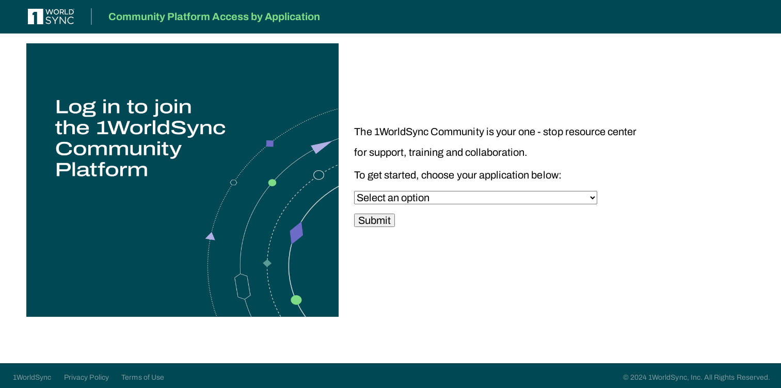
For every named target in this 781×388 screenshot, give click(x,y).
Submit (374, 220)
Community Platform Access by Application (214, 16)
